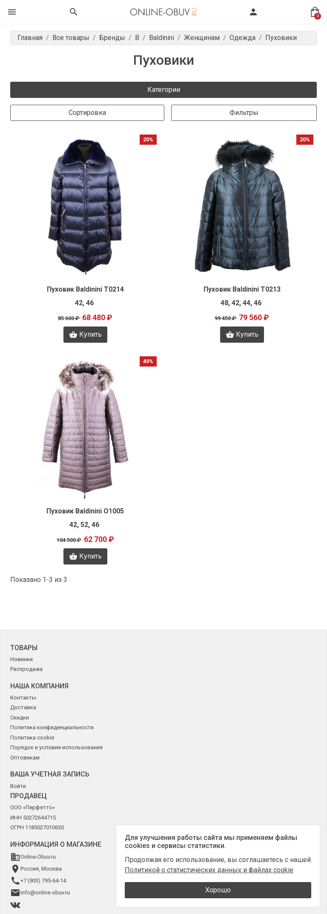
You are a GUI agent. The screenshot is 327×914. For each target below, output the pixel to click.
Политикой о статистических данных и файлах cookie (209, 870)
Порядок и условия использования (56, 747)
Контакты (23, 697)
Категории (163, 90)
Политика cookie (32, 737)
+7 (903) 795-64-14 (43, 880)
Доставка (23, 707)
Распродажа (26, 669)
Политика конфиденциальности (52, 727)
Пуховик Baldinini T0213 (242, 289)
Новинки (21, 659)
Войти (18, 786)
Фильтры (243, 113)
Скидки (19, 717)
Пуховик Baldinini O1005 (85, 511)
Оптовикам (25, 757)
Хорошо (218, 890)
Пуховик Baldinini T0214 (85, 289)
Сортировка (87, 113)
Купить (85, 334)
